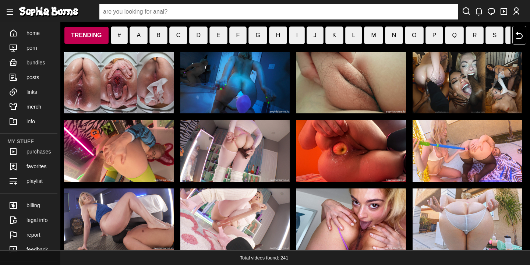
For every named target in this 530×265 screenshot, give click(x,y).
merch (25, 106)
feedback (28, 249)
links (23, 92)
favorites (27, 166)
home (24, 33)
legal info (28, 220)
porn (23, 47)
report (24, 234)
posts (24, 77)
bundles (27, 62)
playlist (26, 181)
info (22, 121)
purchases (30, 151)
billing (24, 205)
